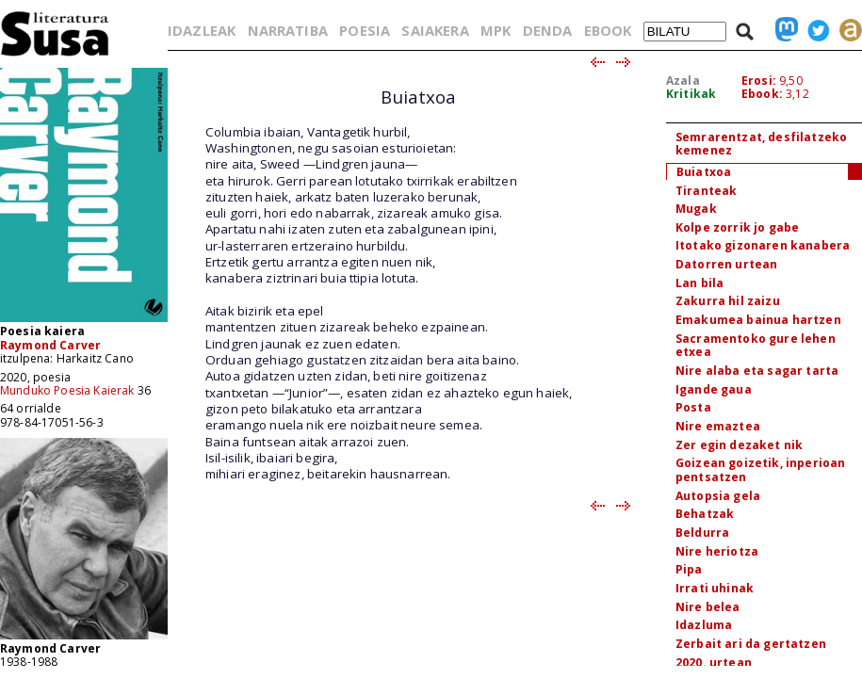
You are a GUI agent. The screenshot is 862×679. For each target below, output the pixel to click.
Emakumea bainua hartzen (758, 320)
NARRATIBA (288, 30)
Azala (683, 81)
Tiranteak (706, 191)
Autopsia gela (717, 496)
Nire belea (707, 607)
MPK (495, 30)
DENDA (548, 30)
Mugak (696, 209)
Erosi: (758, 81)
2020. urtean (713, 663)
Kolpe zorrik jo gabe (737, 227)
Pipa (689, 569)
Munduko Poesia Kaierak (67, 390)
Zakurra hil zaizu (727, 301)
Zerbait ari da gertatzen (750, 644)
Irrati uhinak (714, 588)
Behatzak (704, 514)
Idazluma (703, 625)
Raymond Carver (50, 345)
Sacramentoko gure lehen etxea (755, 346)
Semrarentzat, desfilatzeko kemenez (761, 144)
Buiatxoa (703, 172)
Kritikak (691, 94)
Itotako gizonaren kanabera (762, 245)
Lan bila (699, 283)
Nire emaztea (717, 426)
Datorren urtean (726, 264)
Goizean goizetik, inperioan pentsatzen (760, 470)
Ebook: (762, 94)
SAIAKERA (434, 30)
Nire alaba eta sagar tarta (756, 371)
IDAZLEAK (202, 30)
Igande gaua (713, 389)
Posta (693, 407)
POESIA (364, 30)
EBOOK (608, 30)
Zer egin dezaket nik (739, 445)
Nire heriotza (716, 551)
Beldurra (702, 533)
